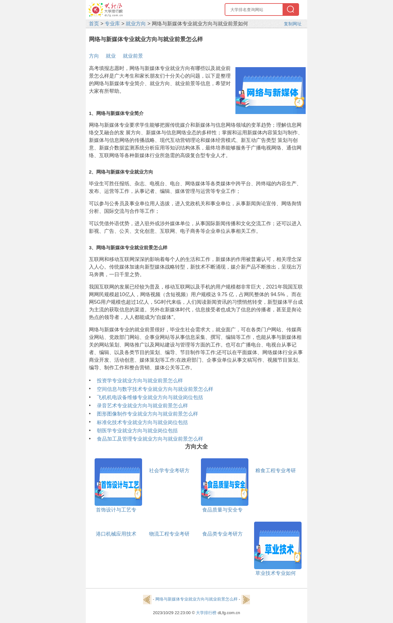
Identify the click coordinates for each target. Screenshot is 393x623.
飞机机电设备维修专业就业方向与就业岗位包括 (150, 397)
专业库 (112, 23)
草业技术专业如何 (275, 573)
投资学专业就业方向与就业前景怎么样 (140, 380)
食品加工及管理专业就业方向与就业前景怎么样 (150, 439)
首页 (94, 23)
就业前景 (133, 56)
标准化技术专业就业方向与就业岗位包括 (142, 422)
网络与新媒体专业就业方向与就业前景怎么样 (196, 599)
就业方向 (136, 23)
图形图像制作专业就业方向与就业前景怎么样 (147, 413)
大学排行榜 (206, 612)
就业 (111, 56)
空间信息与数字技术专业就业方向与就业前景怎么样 (155, 389)
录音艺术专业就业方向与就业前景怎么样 (142, 405)
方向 (94, 56)
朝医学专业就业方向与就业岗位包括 (137, 430)
